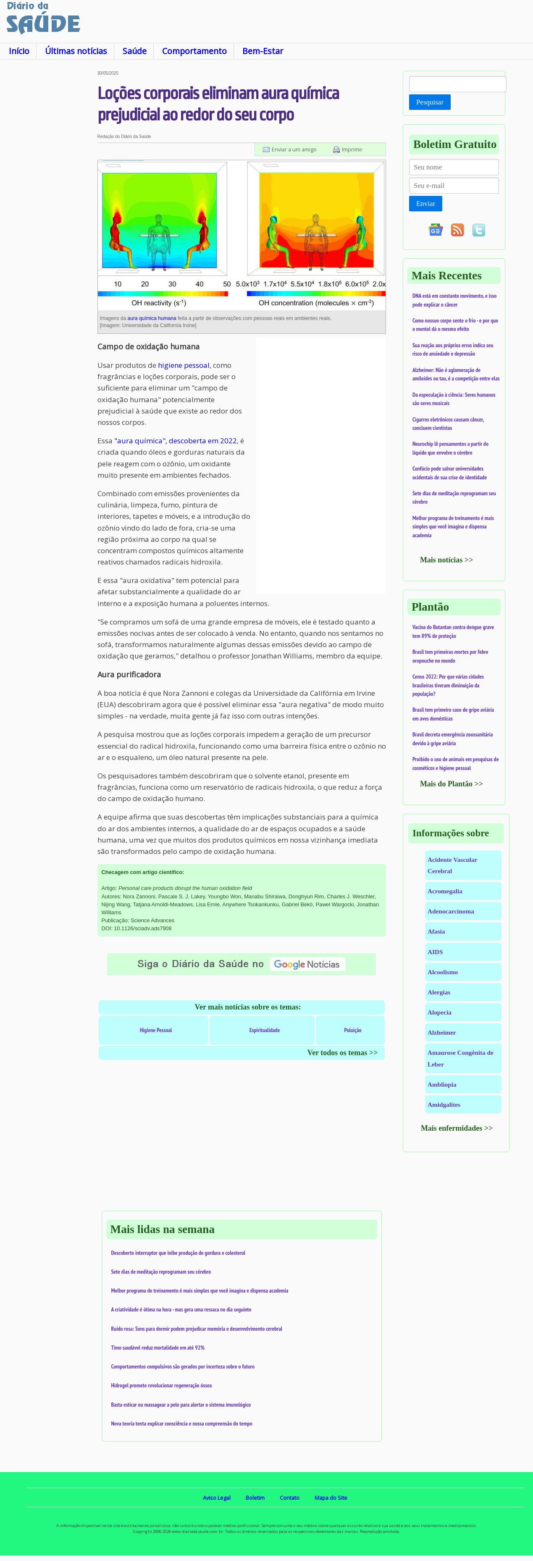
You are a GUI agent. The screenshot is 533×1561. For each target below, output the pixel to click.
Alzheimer (442, 1032)
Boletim (255, 1497)
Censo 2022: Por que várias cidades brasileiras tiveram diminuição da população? (448, 685)
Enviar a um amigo (294, 149)
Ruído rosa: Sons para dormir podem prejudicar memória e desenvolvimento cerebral (197, 1328)
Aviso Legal (217, 1497)
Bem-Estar (262, 51)
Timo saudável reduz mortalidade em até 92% (158, 1347)
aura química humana (152, 318)
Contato (289, 1497)
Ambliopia (442, 1084)
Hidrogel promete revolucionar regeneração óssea (161, 1385)
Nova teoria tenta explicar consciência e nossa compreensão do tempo (181, 1423)
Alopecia (440, 1012)
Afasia (436, 931)
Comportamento (194, 51)
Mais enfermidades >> (457, 1128)
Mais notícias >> (446, 560)
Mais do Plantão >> (451, 784)
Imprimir (352, 149)
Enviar (425, 204)
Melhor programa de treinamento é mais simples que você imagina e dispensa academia (200, 1290)
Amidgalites (444, 1104)
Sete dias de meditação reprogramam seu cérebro (161, 1271)
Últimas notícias (76, 51)
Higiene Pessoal (156, 1030)
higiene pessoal (184, 365)
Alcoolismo (443, 972)
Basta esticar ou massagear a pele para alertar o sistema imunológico (181, 1404)
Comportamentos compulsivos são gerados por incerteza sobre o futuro (183, 1366)
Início (19, 51)
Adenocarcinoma (451, 911)
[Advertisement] (48, 197)
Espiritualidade (264, 1030)
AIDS (435, 951)
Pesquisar (430, 102)
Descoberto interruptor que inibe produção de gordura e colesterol (178, 1253)
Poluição (353, 1030)
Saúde (135, 51)
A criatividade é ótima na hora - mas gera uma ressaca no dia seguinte (181, 1309)
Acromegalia (445, 891)
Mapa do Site (331, 1497)
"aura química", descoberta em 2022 (175, 440)
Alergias (439, 992)
